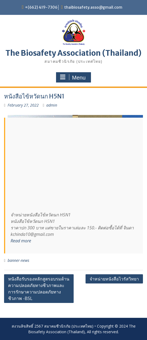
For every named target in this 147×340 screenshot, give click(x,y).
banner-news (18, 260)
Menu (73, 77)
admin (51, 105)
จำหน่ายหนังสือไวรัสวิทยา (114, 279)
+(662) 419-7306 (41, 7)
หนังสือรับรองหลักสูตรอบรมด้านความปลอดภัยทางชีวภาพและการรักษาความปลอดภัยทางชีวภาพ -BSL (38, 288)
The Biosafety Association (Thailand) (73, 53)
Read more (21, 241)
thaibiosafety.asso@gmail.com (93, 7)
